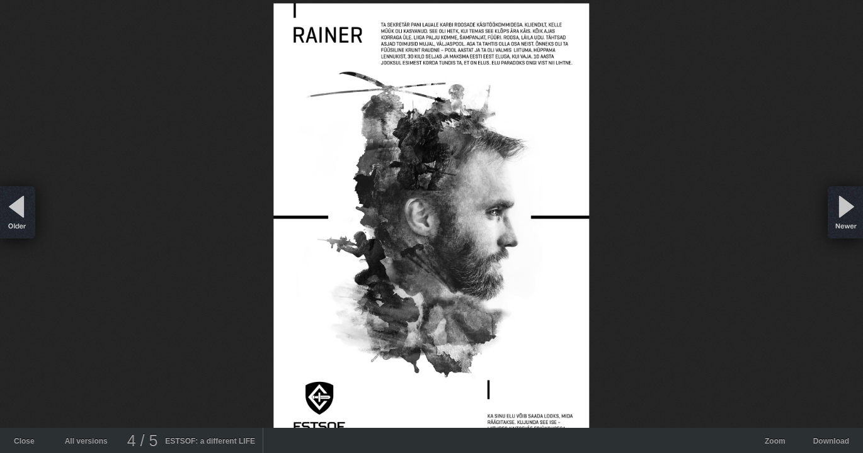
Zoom (775, 441)
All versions (86, 441)
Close (24, 441)
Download (831, 441)
